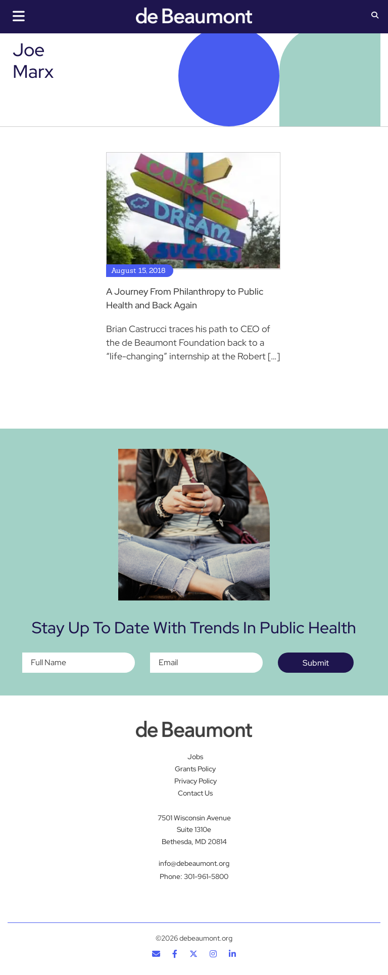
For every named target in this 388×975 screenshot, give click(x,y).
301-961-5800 (206, 876)
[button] (374, 16)
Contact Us (195, 793)
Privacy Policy (195, 781)
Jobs (195, 757)
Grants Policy (195, 769)
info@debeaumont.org (194, 863)
